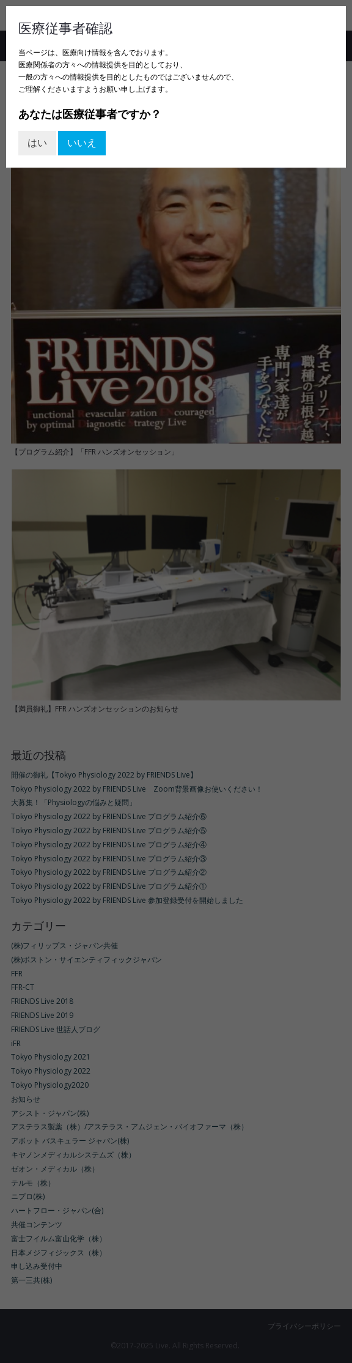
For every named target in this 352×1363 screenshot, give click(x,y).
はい (37, 142)
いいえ (82, 142)
